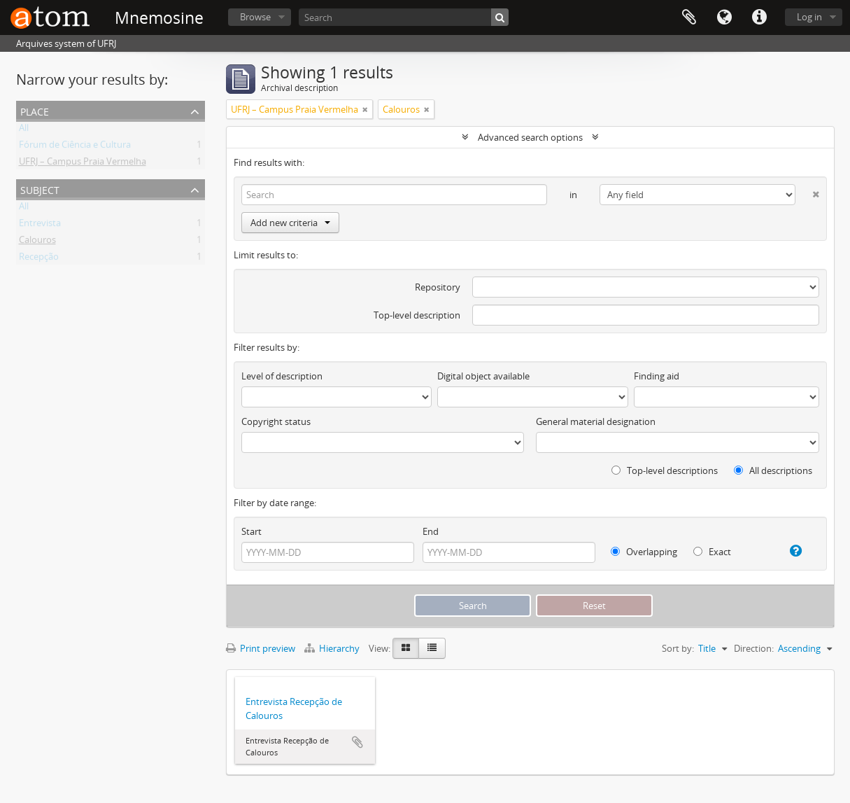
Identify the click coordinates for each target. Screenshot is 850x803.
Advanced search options (530, 137)
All (24, 130)
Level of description (282, 376)
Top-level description (417, 315)
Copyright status (276, 421)
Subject (39, 188)
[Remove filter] (365, 109)
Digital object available (483, 376)
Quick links (759, 17)
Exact (712, 551)
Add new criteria (290, 222)
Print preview (260, 648)
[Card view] (405, 648)
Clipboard (689, 17)
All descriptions (773, 470)
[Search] (404, 17)
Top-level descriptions (664, 470)
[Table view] (432, 648)
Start (251, 531)
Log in (809, 17)
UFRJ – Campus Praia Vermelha (82, 164)
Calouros (37, 242)
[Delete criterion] (807, 191)
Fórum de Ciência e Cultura (75, 147)
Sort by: (678, 648)
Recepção (39, 259)
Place (34, 110)
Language (724, 17)
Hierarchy (333, 648)
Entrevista (40, 225)
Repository (437, 287)
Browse (255, 17)
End (431, 531)
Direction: (754, 648)
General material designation (596, 421)
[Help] (790, 551)
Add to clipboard (357, 742)
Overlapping (644, 551)
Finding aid (656, 376)
